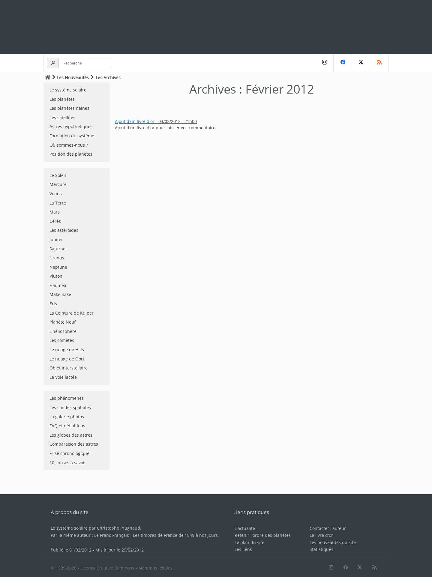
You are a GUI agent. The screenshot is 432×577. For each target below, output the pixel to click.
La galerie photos (67, 417)
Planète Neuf (63, 322)
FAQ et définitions (67, 426)
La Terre (58, 203)
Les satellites (62, 117)
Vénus (56, 193)
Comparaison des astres (74, 444)
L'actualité (245, 528)
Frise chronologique (69, 453)
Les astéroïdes (64, 230)
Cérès (55, 221)
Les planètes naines (69, 108)
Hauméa (58, 285)
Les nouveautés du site (333, 542)
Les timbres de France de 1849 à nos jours (175, 535)
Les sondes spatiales (70, 407)
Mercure (58, 184)
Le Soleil (58, 175)
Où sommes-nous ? (69, 145)
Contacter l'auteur (328, 528)
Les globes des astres (71, 435)
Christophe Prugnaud (118, 528)
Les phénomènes (67, 398)
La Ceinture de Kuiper (72, 313)
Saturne (57, 249)
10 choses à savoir (68, 462)
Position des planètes (71, 154)
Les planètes (62, 99)
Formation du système (72, 136)
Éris (53, 303)
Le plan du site (249, 542)
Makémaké (60, 294)
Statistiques (321, 549)
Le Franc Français (111, 535)
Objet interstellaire (69, 368)
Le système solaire (68, 90)
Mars (55, 212)
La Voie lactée (63, 377)
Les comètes (62, 340)
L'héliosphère (63, 331)
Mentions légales (155, 568)
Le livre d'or (321, 535)
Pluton (56, 276)
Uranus (57, 258)
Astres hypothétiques (71, 126)
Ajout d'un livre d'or (134, 121)
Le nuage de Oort (67, 359)
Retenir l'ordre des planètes (263, 535)
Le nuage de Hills (67, 349)
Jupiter (56, 239)
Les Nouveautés (73, 77)
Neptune (58, 267)
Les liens (243, 549)
